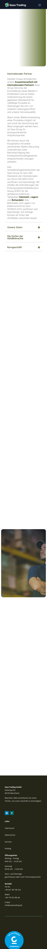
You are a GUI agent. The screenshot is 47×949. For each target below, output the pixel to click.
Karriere (8, 842)
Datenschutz (10, 835)
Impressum (9, 828)
